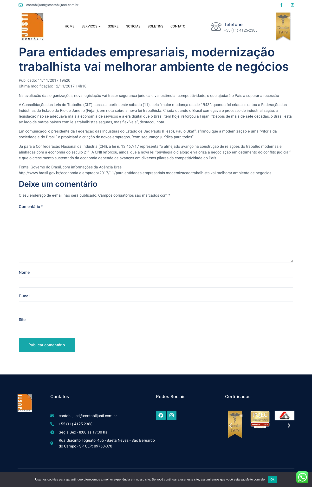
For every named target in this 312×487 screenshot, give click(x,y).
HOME (69, 26)
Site (22, 319)
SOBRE (113, 26)
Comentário (31, 206)
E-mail (24, 296)
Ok (272, 479)
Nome (24, 272)
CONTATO (177, 26)
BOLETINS (155, 26)
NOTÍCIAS (133, 26)
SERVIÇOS (91, 26)
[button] (231, 425)
